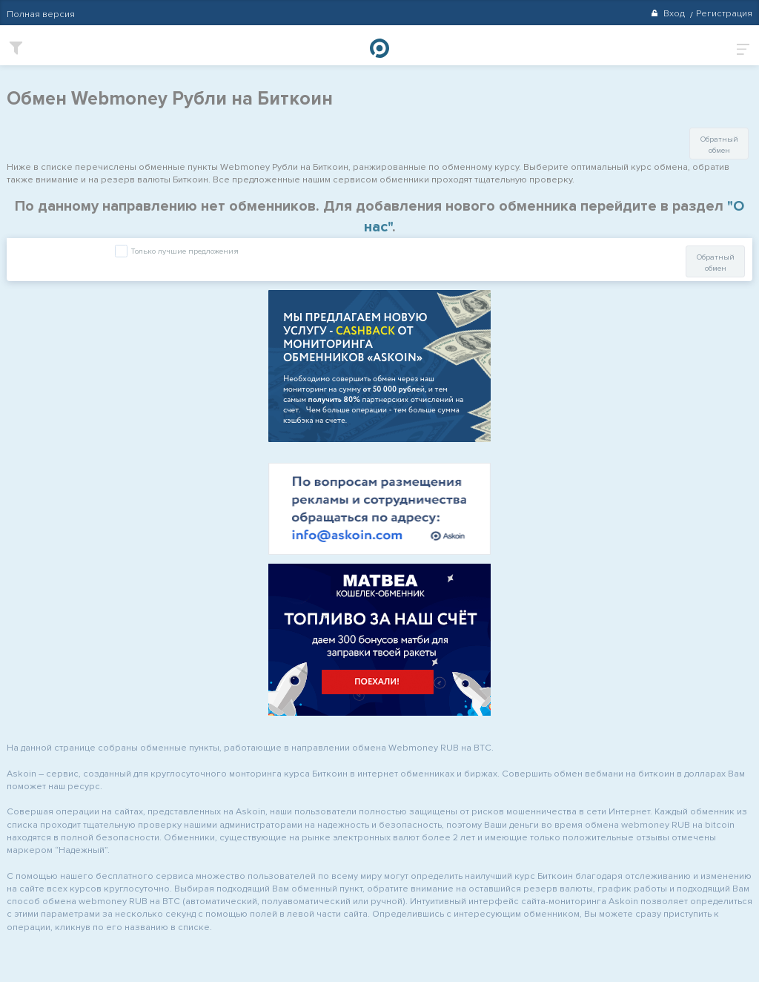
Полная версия (41, 14)
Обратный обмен (719, 144)
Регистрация (724, 13)
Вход (667, 13)
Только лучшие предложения (184, 252)
